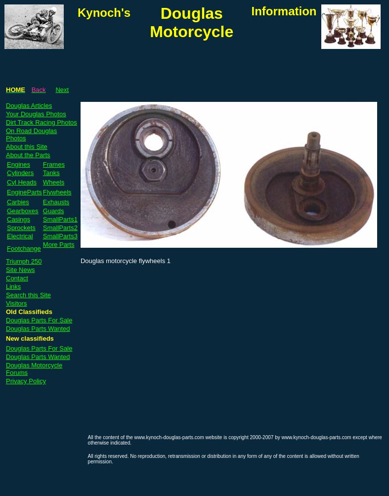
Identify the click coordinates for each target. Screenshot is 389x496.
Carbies (18, 202)
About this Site (26, 146)
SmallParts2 (60, 227)
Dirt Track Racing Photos (41, 122)
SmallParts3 (60, 236)
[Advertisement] (193, 57)
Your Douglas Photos (36, 114)
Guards (53, 211)
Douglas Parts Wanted (38, 328)
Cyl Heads (22, 182)
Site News (20, 269)
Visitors (16, 303)
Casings (18, 219)
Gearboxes (23, 211)
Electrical (20, 236)
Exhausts (56, 202)
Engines (18, 164)
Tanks (51, 173)
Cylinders (20, 173)
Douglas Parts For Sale (39, 320)
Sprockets (21, 227)
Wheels (53, 182)
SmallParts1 (60, 219)
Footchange (24, 248)
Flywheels (57, 192)
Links (13, 286)
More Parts (59, 244)
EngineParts (24, 192)
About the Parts (28, 155)
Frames (54, 164)
